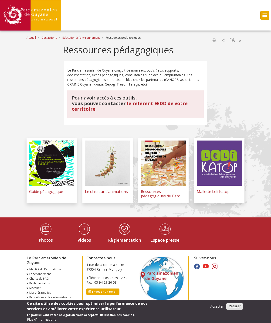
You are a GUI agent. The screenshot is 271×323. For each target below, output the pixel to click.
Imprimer (214, 40)
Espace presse (165, 240)
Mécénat (35, 288)
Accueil (31, 38)
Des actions (49, 38)
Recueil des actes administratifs (50, 297)
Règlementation (124, 240)
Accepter (217, 308)
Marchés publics (40, 293)
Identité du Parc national (45, 269)
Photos (46, 240)
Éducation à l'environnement (81, 38)
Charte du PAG (39, 279)
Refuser (234, 307)
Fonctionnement (40, 274)
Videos (84, 240)
